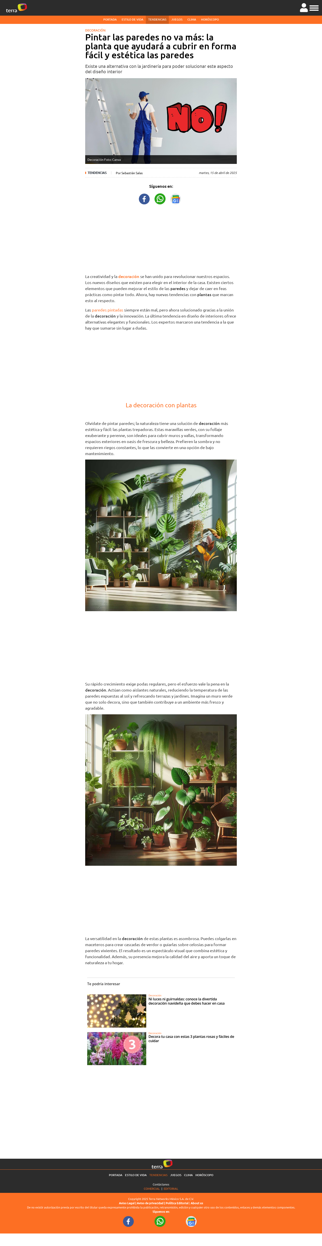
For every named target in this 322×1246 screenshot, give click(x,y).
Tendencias (157, 19)
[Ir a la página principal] (16, 7)
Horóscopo (210, 19)
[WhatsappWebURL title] (160, 198)
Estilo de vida (132, 19)
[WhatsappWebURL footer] (160, 1221)
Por (129, 172)
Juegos (176, 19)
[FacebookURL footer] (128, 1221)
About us (197, 1203)
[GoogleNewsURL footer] (191, 1221)
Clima (191, 19)
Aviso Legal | (128, 1203)
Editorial (171, 1188)
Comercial (152, 1188)
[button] (314, 7)
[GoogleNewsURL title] (175, 198)
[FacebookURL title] (144, 198)
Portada (110, 19)
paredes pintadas (107, 309)
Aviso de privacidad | (151, 1203)
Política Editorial (177, 1203)
